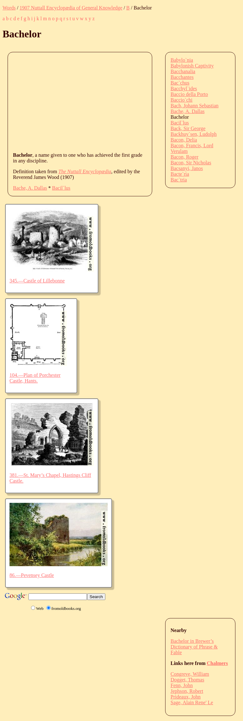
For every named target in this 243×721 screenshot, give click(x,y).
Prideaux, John (186, 696)
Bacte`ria (180, 174)
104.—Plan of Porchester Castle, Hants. (34, 377)
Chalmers (217, 663)
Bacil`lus (61, 188)
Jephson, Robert (187, 691)
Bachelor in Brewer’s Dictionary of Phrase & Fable (194, 646)
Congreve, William (190, 674)
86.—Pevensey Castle (31, 575)
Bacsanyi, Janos (187, 168)
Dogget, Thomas (187, 679)
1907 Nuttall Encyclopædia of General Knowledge (71, 7)
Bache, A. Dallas (30, 188)
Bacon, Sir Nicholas (191, 162)
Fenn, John (182, 685)
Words (9, 7)
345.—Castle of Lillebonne (37, 280)
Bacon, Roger (184, 157)
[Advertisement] (128, 101)
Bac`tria (179, 179)
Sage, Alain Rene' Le (192, 702)
